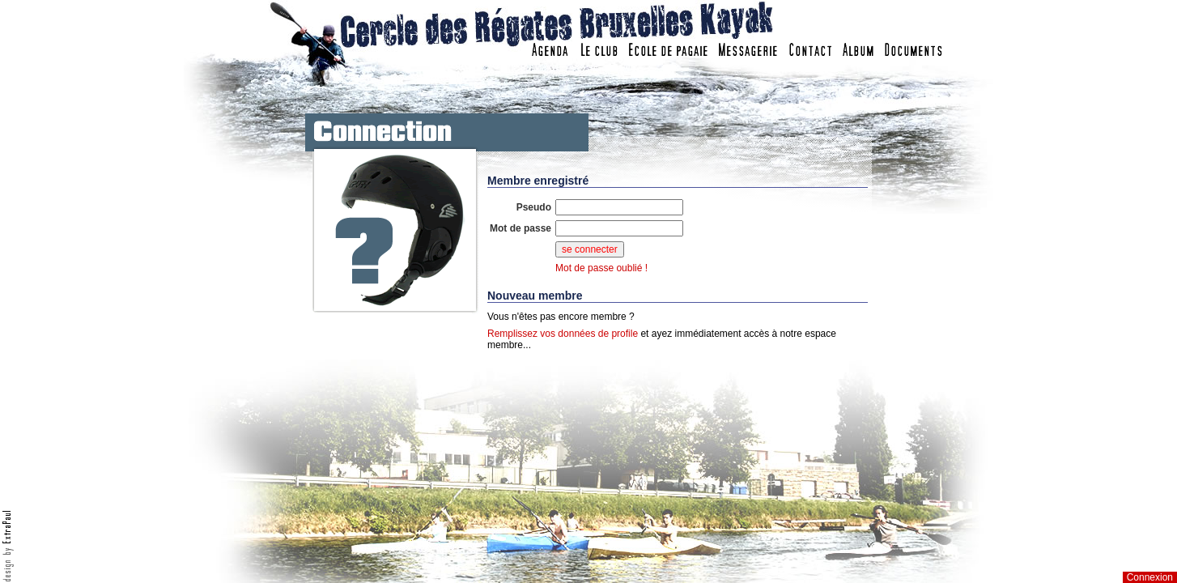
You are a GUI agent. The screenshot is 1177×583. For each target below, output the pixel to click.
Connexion (1150, 577)
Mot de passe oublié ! (601, 268)
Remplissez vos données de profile (562, 333)
